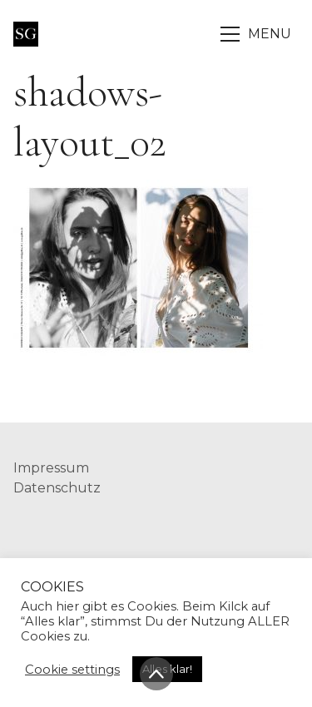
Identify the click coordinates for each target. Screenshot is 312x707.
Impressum (51, 468)
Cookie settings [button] (72, 669)
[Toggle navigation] (257, 34)
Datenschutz (57, 488)
